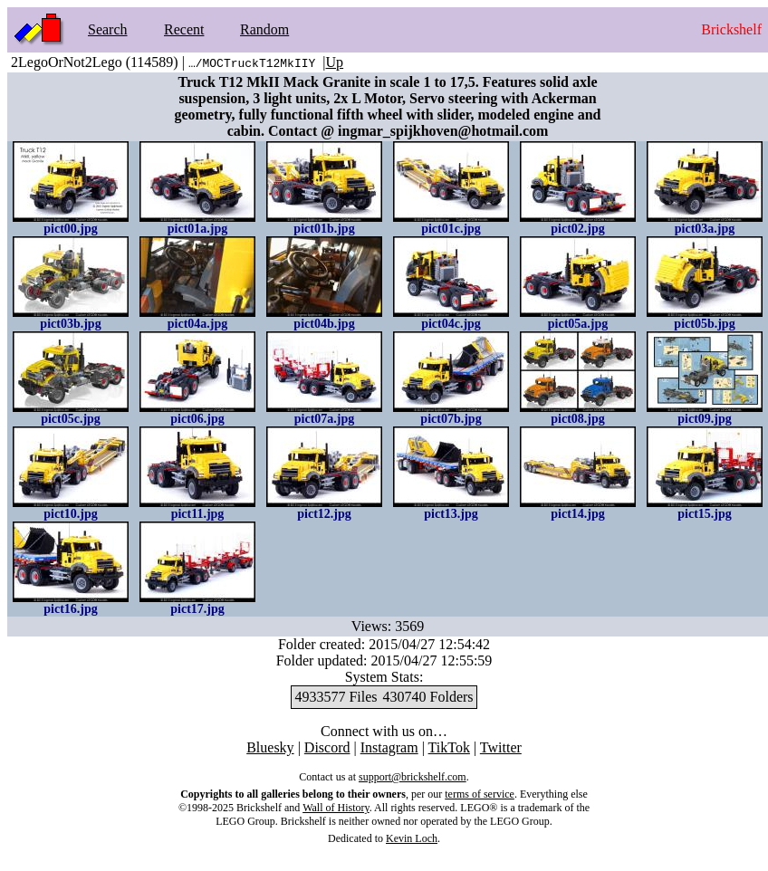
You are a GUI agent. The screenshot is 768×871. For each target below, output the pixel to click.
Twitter (501, 747)
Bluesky (269, 747)
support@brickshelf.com (412, 776)
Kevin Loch (411, 838)
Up (335, 62)
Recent (184, 29)
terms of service (479, 794)
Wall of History (336, 807)
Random (264, 29)
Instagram (389, 747)
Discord (327, 747)
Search (108, 29)
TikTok (449, 747)
